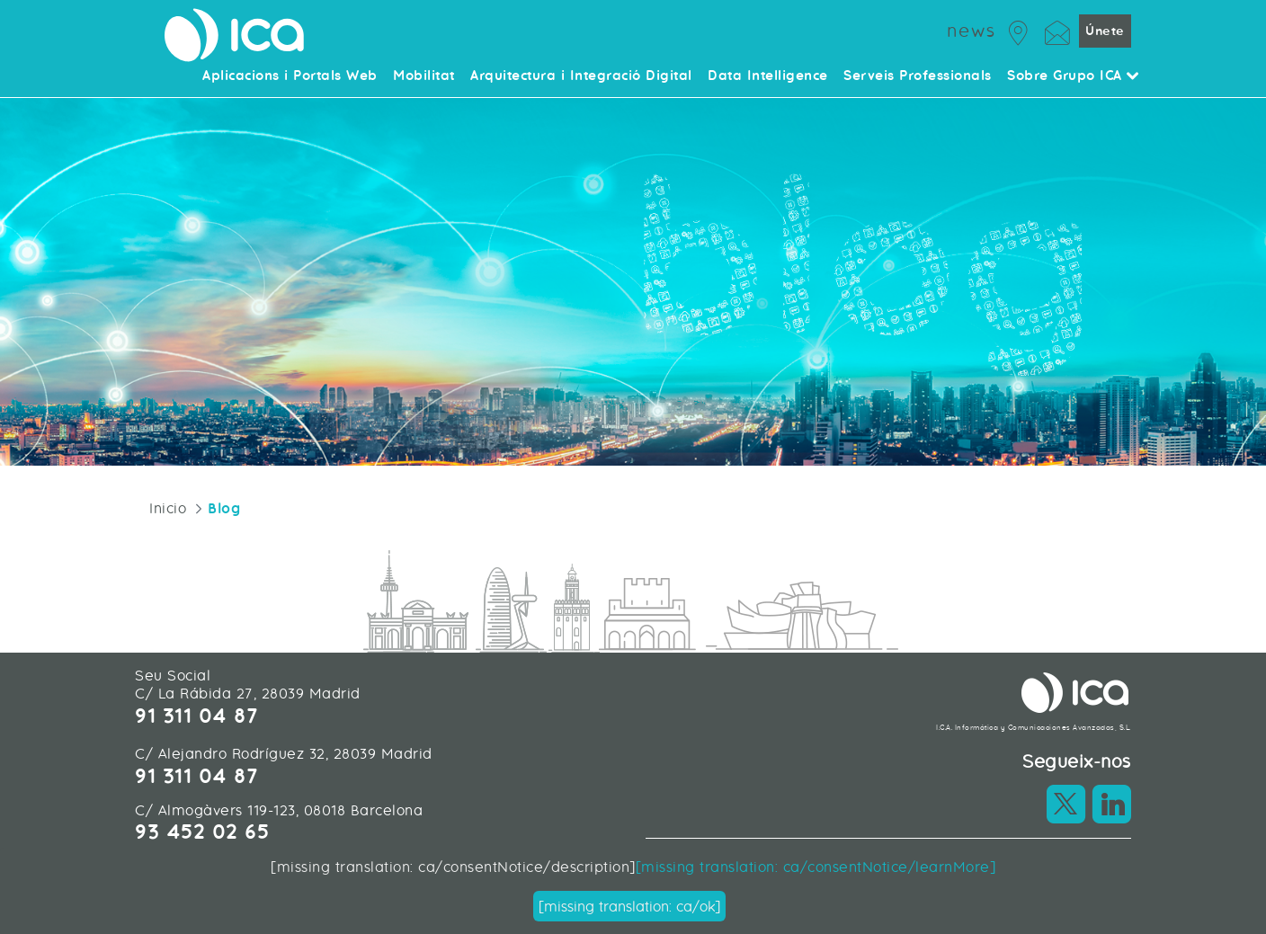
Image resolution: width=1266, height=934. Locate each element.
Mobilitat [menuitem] (424, 76)
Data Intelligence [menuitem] (768, 76)
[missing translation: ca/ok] (629, 906)
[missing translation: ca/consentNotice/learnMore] (816, 867)
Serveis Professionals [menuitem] (917, 76)
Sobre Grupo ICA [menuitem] (1073, 76)
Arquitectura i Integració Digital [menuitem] (581, 76)
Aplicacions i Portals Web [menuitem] (290, 76)
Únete (1105, 31)
